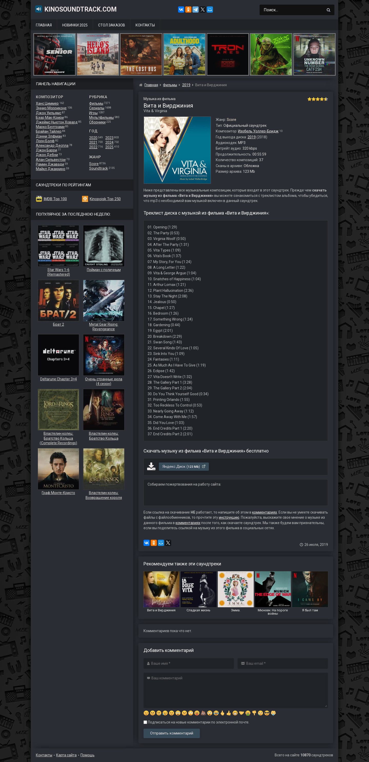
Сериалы (96, 108)
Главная (44, 25)
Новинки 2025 (75, 25)
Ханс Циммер (47, 103)
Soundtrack (98, 168)
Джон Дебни (47, 155)
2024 (109, 142)
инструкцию (229, 517)
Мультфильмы (101, 117)
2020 (93, 138)
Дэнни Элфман (49, 136)
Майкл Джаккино (50, 169)
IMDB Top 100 (55, 199)
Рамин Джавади (50, 164)
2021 (93, 142)
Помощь (87, 755)
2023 (109, 138)
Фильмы (96, 103)
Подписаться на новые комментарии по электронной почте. (196, 722)
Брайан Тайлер (48, 131)
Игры (93, 113)
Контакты (145, 25)
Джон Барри (46, 150)
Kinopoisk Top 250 (105, 199)
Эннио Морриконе (51, 108)
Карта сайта (66, 755)
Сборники (97, 122)
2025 (109, 147)
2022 (93, 147)
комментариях (264, 512)
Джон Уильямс (48, 113)
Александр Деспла (52, 145)
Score (94, 164)
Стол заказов (111, 25)
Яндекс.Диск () (184, 466)
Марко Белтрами (50, 127)
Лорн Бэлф (45, 141)
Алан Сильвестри (51, 160)
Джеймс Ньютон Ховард (57, 122)
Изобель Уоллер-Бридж (258, 131)
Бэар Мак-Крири (50, 117)
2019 (252, 137)
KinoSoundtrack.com (76, 9)
